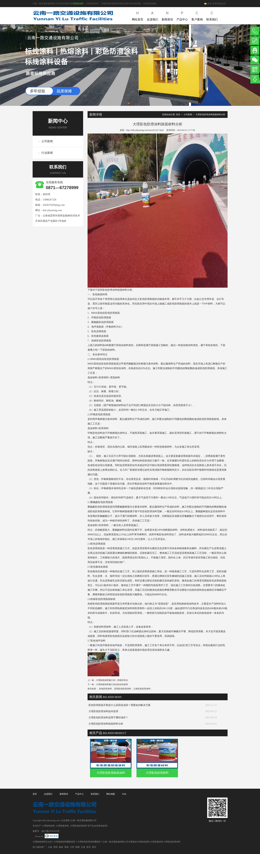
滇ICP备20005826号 (50, 831)
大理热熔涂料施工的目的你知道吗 (112, 684)
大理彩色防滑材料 (157, 772)
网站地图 (110, 794)
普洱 (88, 847)
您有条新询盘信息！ (216, 3)
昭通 (77, 847)
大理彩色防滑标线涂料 (111, 772)
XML (124, 794)
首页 (178, 114)
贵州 (94, 847)
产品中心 (182, 15)
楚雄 (66, 847)
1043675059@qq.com (54, 205)
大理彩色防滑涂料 (78, 826)
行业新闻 (47, 152)
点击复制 (65, 820)
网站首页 (137, 15)
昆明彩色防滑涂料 (122, 688)
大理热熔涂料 (62, 826)
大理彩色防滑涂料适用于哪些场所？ (108, 717)
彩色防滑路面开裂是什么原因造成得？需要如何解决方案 (119, 705)
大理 (72, 847)
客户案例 (197, 15)
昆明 (55, 847)
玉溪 (83, 847)
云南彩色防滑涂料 (141, 688)
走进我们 (152, 15)
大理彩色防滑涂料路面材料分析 (210, 114)
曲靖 (61, 847)
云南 (50, 847)
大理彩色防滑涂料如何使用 (103, 711)
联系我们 (212, 15)
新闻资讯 (167, 15)
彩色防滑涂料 (105, 688)
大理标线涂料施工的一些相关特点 (112, 680)
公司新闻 (47, 141)
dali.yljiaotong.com (52, 210)
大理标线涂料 (77, 3)
